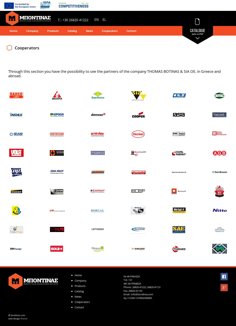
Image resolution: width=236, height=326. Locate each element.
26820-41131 (154, 287)
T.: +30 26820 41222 (73, 20)
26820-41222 (139, 287)
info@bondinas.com (142, 294)
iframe (23, 318)
